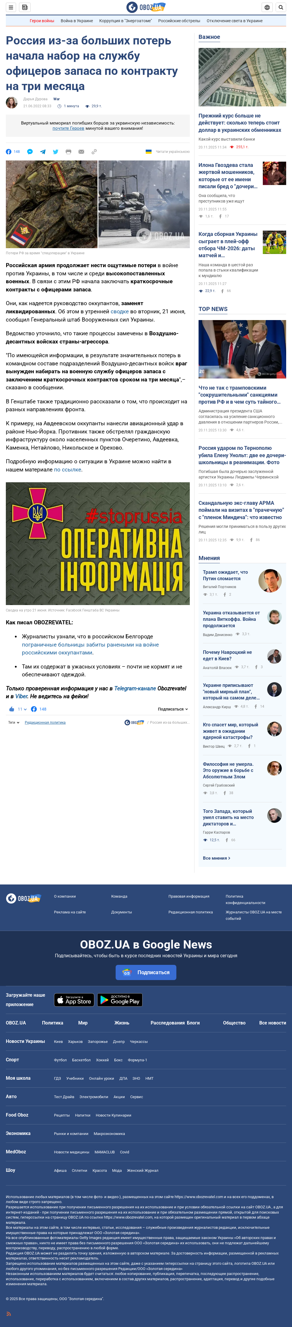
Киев (58, 1041)
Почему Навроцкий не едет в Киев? (227, 655)
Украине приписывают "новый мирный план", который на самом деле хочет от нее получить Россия (229, 691)
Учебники (75, 1078)
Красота (100, 1170)
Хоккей (102, 1060)
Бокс (118, 1060)
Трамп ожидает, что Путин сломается (225, 575)
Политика (52, 1023)
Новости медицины (71, 1152)
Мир (83, 1023)
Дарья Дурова (35, 99)
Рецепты (62, 1115)
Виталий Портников (219, 587)
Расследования (168, 1023)
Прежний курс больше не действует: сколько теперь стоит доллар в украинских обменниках (240, 123)
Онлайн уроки (101, 1078)
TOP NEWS (213, 308)
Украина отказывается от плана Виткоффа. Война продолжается (231, 619)
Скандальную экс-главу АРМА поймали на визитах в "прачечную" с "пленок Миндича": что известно (241, 510)
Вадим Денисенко (217, 635)
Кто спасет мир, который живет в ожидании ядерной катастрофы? (230, 731)
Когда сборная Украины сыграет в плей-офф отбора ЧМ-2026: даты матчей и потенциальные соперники (228, 245)
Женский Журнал (143, 1170)
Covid (124, 1152)
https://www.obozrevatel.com (199, 1197)
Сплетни (79, 1170)
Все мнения (215, 858)
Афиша (60, 1170)
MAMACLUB (105, 1152)
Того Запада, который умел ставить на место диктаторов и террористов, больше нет (231, 817)
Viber (21, 696)
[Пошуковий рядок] (281, 7)
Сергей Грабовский (219, 785)
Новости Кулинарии (113, 1115)
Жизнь (121, 1023)
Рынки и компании (71, 1133)
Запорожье (98, 1041)
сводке (120, 311)
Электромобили (93, 1097)
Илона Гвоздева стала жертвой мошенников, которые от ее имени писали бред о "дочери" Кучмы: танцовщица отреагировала (227, 176)
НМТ (149, 1078)
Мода (117, 1170)
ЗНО (136, 1078)
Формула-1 (137, 1060)
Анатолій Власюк (217, 668)
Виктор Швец (214, 746)
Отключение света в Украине (235, 20)
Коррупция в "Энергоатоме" (125, 20)
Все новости (272, 1023)
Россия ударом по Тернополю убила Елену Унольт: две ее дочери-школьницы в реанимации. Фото (242, 455)
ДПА (123, 1078)
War (56, 99)
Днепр (119, 1041)
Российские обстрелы (179, 20)
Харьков (75, 1041)
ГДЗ (57, 1078)
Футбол (60, 1060)
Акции (119, 1097)
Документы (121, 912)
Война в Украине (77, 20)
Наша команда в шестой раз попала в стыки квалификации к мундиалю (228, 270)
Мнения (209, 557)
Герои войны (42, 20)
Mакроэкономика (109, 1133)
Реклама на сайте (70, 912)
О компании (65, 896)
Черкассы (139, 1041)
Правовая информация (188, 896)
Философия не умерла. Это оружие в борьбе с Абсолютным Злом (228, 770)
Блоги (193, 1023)
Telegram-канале (135, 688)
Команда (119, 896)
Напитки (83, 1115)
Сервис (136, 1097)
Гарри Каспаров (216, 832)
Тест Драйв (64, 1097)
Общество (234, 1023)
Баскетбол (81, 1060)
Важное (209, 36)
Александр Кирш (217, 707)
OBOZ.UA (263, 1207)
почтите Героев (68, 128)
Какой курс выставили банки (227, 139)
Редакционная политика (45, 722)
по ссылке (67, 469)
